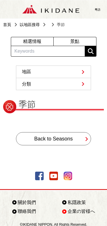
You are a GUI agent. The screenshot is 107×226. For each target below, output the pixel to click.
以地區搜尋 (30, 24)
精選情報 (32, 41)
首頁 (7, 24)
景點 (74, 41)
